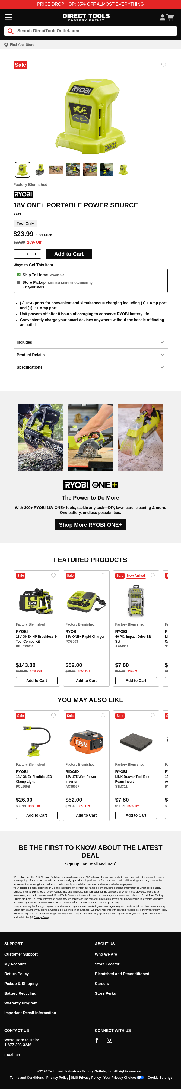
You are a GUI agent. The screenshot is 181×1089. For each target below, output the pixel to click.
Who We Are (106, 954)
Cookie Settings (160, 1078)
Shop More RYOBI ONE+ (90, 525)
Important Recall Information (30, 1013)
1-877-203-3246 (17, 1045)
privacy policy (131, 899)
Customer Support (21, 954)
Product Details (90, 355)
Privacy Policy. (152, 909)
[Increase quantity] (35, 254)
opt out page (113, 902)
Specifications (90, 367)
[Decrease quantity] (19, 254)
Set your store (34, 287)
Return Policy (16, 974)
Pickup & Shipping (21, 983)
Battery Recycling (20, 993)
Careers (102, 983)
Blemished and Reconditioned (122, 974)
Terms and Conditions (27, 1078)
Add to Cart (69, 254)
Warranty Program (20, 1003)
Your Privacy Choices (123, 1077)
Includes (90, 342)
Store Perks (105, 993)
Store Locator (107, 964)
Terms (158, 913)
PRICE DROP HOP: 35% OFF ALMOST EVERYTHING (90, 4)
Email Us (12, 1055)
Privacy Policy (41, 917)
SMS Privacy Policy (86, 1078)
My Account (15, 964)
